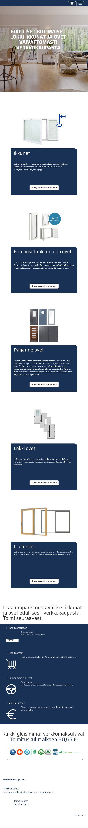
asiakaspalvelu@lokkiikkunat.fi (20, 792)
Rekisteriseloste (22, 804)
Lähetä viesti (46, 792)
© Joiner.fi (80, 815)
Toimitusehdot (21, 801)
